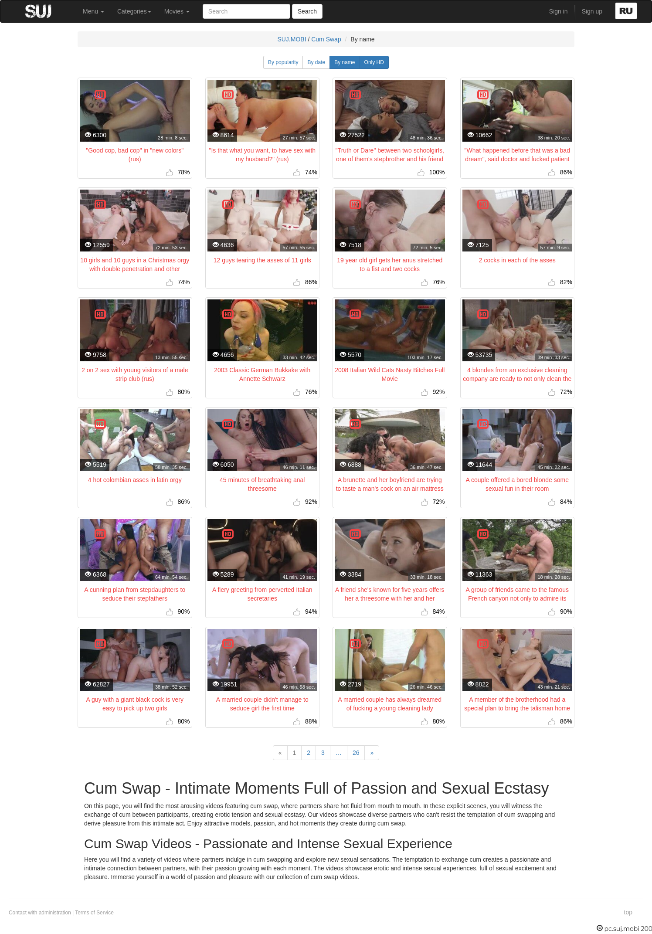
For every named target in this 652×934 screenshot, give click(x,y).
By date (316, 62)
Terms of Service (94, 913)
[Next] (371, 752)
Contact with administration (40, 913)
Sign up (592, 11)
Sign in (558, 11)
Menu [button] (93, 11)
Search (307, 11)
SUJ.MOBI (291, 39)
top (628, 912)
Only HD (374, 62)
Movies (177, 11)
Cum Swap (326, 39)
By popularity (283, 62)
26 (356, 752)
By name (344, 62)
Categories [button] (134, 11)
